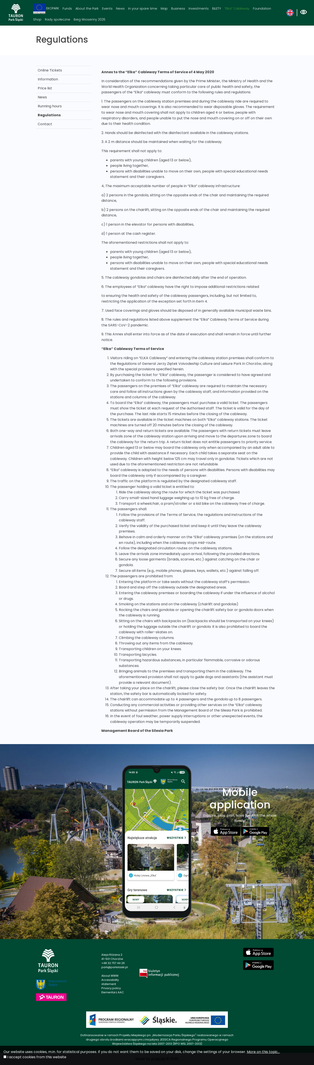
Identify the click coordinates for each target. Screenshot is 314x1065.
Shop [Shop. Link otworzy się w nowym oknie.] (37, 19)
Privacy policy (111, 988)
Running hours (50, 106)
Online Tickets (50, 70)
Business (178, 8)
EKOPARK (46, 8)
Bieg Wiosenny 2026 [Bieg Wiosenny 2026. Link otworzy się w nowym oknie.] (89, 19)
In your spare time (142, 8)
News (120, 8)
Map (164, 8)
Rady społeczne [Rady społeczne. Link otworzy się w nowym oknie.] (57, 19)
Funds (67, 8)
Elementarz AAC (112, 992)
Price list (45, 88)
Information (48, 79)
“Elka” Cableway (236, 8)
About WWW (109, 976)
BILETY (216, 8)
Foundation (262, 8)
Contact (45, 124)
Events (107, 8)
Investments (199, 8)
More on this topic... (263, 1051)
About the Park (87, 8)
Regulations (49, 115)
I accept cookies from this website (36, 1057)
